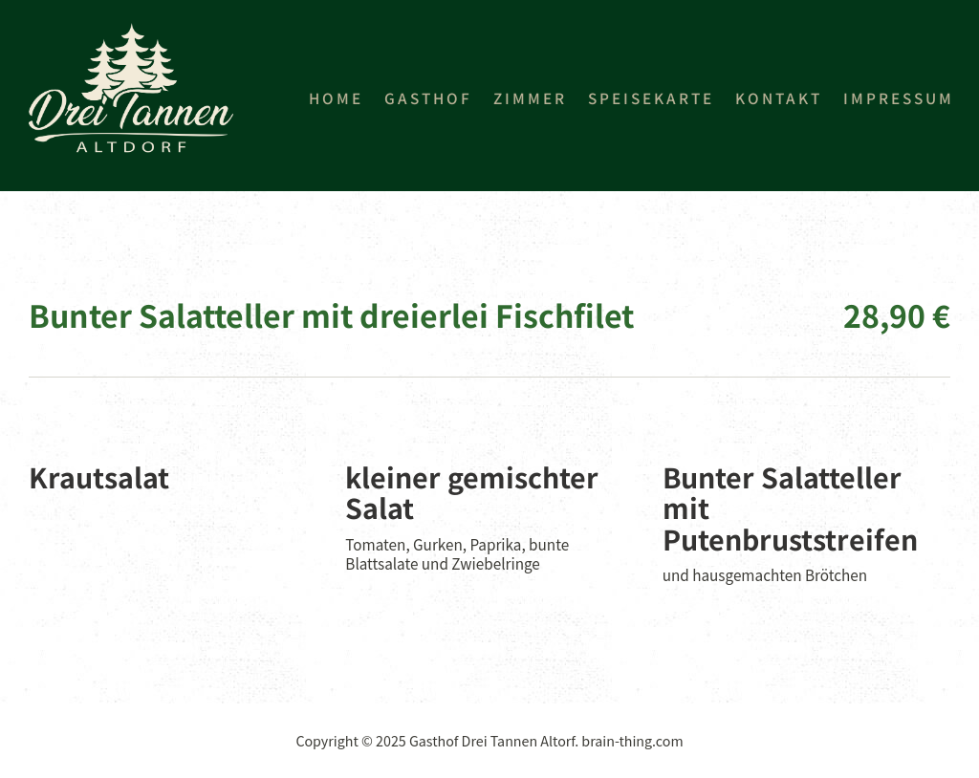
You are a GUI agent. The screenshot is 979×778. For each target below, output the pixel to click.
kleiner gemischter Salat (471, 493)
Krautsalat (99, 477)
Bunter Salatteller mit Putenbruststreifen (790, 508)
